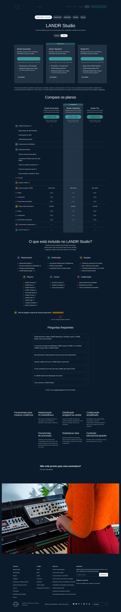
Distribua (67, 6)
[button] (44, 7)
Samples (38, 6)
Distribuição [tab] (67, 17)
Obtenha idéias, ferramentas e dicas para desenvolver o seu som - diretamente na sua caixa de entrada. (91, 570)
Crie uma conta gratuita (46, 469)
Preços (80, 6)
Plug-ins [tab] (83, 17)
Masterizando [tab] (57, 17)
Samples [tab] (75, 17)
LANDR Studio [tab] (43, 17)
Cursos (74, 6)
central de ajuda (58, 390)
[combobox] (100, 604)
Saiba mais (102, 89)
